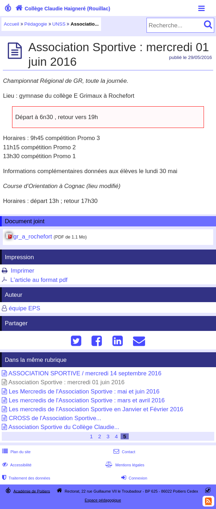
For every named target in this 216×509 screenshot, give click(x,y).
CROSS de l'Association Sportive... (55, 418)
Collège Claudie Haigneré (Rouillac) (62, 8)
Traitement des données (25, 478)
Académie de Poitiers (31, 491)
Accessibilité (16, 465)
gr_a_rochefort (32, 236)
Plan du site (16, 452)
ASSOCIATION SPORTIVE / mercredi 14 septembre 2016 (85, 373)
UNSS (58, 24)
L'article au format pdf (38, 280)
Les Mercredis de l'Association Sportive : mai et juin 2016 (84, 391)
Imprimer (22, 270)
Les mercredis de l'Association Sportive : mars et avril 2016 (87, 400)
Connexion (133, 478)
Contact (123, 452)
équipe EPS (24, 308)
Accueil (11, 24)
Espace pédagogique (103, 500)
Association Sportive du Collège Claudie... (64, 427)
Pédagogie (35, 24)
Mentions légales (124, 465)
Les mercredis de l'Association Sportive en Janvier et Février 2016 (96, 409)
